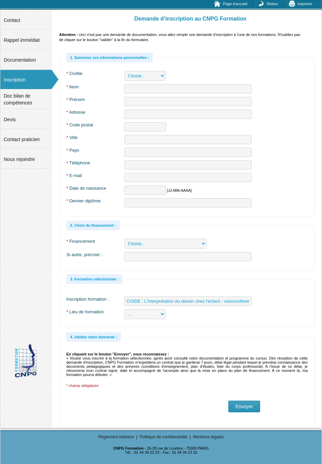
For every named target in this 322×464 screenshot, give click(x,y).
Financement (80, 241)
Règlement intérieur (116, 437)
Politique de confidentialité (163, 437)
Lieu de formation (85, 311)
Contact (12, 20)
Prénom (75, 99)
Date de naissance (86, 188)
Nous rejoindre (19, 159)
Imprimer (305, 4)
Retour (272, 4)
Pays (72, 150)
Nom (72, 86)
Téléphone (78, 162)
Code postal (79, 124)
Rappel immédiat (22, 40)
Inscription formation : (87, 299)
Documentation (20, 60)
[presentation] (118, 407)
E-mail (74, 175)
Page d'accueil (235, 4)
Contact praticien (22, 139)
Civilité (74, 73)
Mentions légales (208, 437)
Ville (72, 137)
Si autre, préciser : (84, 254)
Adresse (75, 112)
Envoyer (244, 406)
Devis (10, 119)
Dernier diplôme (83, 200)
